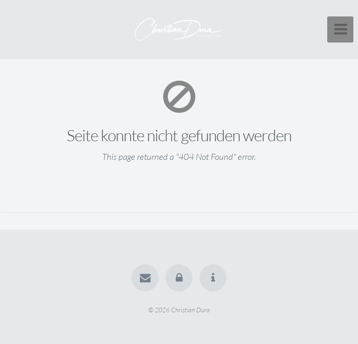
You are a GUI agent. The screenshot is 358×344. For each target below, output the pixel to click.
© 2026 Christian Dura (179, 309)
